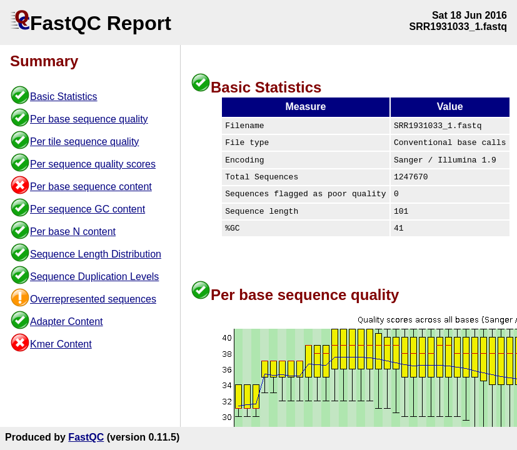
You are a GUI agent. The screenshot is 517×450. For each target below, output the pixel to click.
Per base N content (73, 231)
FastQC (86, 437)
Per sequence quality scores (93, 164)
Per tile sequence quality (84, 141)
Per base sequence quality (89, 119)
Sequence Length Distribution (95, 254)
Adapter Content (66, 321)
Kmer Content (61, 344)
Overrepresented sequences (93, 299)
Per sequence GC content (87, 209)
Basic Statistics (64, 96)
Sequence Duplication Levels (94, 276)
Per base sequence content (91, 186)
